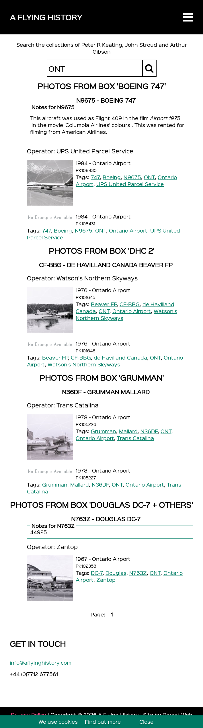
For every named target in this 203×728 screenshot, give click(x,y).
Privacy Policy (28, 714)
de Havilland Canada (120, 357)
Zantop (106, 579)
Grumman (103, 431)
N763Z (138, 572)
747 (95, 177)
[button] (188, 17)
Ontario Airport (128, 230)
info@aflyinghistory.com (40, 662)
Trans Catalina (135, 438)
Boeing (112, 177)
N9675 (132, 177)
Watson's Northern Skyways (84, 364)
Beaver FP (104, 304)
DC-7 (97, 572)
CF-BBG (130, 304)
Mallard (128, 431)
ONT (149, 177)
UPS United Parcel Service (130, 184)
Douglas (116, 572)
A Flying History (46, 17)
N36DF (149, 431)
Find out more (103, 721)
